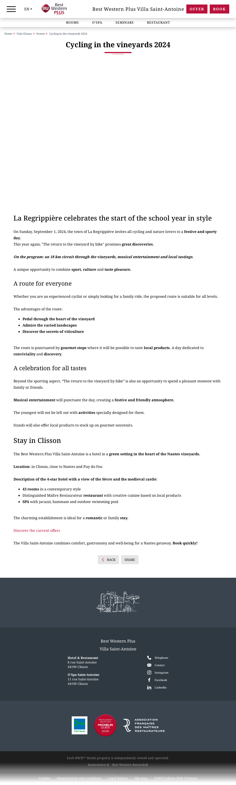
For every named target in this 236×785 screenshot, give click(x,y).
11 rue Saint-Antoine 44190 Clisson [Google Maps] (83, 679)
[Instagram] (157, 672)
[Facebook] (157, 680)
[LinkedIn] (157, 687)
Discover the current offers (36, 532)
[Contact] (157, 665)
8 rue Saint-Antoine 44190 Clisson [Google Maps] (83, 662)
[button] (19, 137)
